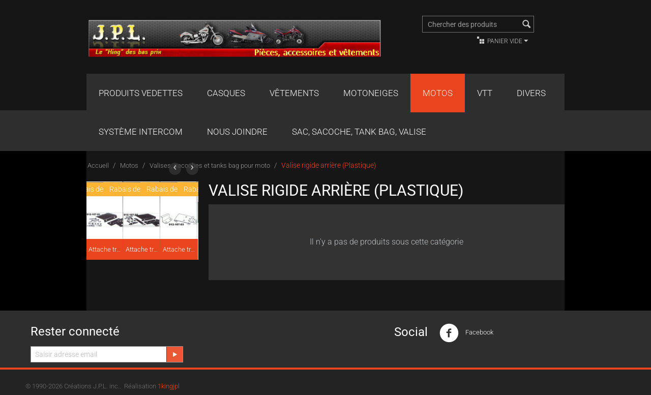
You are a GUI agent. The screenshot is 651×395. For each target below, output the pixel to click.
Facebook (466, 333)
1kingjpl (169, 386)
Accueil (98, 165)
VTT (484, 93)
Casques (226, 93)
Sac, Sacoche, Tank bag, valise (359, 132)
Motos (438, 93)
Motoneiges (370, 93)
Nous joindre (237, 132)
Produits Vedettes (141, 93)
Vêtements (294, 93)
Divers (531, 93)
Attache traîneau (105, 249)
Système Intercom (141, 132)
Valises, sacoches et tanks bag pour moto (210, 165)
